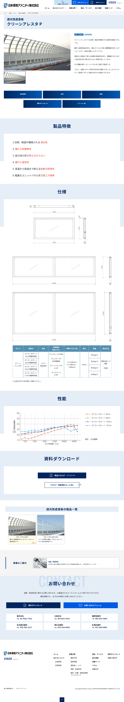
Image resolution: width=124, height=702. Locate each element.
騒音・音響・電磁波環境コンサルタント (79, 681)
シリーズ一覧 (81, 103)
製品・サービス (86, 8)
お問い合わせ (112, 665)
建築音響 (74, 669)
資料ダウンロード (100, 2)
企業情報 (58, 669)
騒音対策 (74, 665)
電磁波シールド (76, 672)
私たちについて (59, 665)
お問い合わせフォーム (82, 2)
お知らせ (95, 676)
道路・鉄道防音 (25, 13)
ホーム (47, 8)
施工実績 (98, 8)
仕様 (62, 94)
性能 (101, 94)
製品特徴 (23, 94)
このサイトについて (21, 696)
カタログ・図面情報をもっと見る (62, 487)
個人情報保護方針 (8, 696)
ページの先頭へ (121, 699)
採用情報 (58, 672)
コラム (118, 8)
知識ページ (109, 8)
